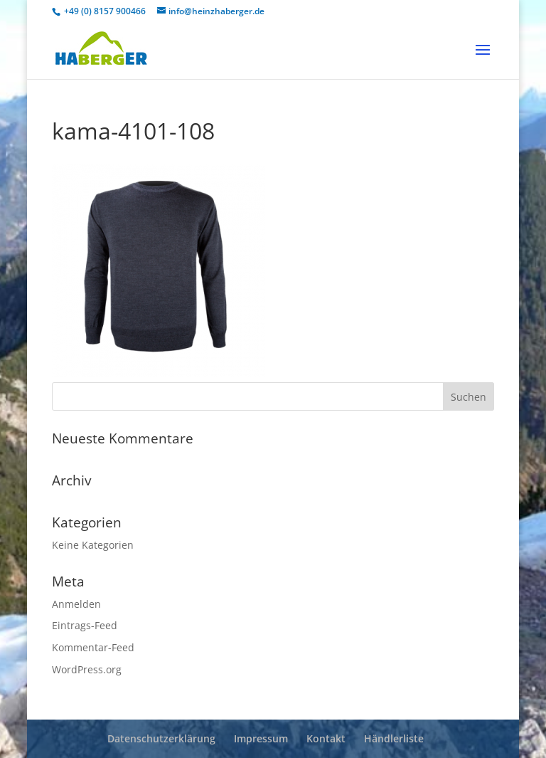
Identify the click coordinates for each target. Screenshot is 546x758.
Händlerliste (394, 738)
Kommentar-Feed (93, 647)
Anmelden (76, 604)
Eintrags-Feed (84, 625)
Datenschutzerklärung (161, 738)
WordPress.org (87, 669)
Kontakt (326, 738)
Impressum (261, 738)
